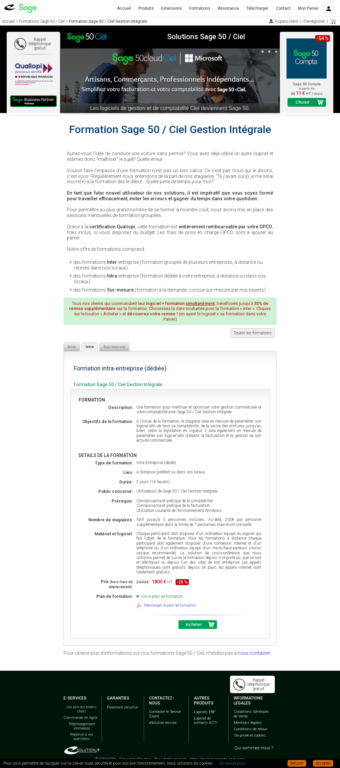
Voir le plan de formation (162, 596)
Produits (146, 8)
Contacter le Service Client (165, 713)
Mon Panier (308, 8)
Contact (283, 8)
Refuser (297, 763)
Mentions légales (248, 723)
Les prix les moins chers (82, 709)
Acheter (194, 624)
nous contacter (254, 653)
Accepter (323, 763)
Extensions (171, 8)
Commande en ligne (80, 718)
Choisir (303, 102)
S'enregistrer (314, 21)
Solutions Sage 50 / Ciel (206, 36)
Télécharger (257, 8)
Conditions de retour (250, 729)
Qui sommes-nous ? (253, 747)
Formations (199, 8)
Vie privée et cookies (250, 735)
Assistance (228, 8)
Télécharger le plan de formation (169, 605)
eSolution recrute (163, 723)
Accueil (124, 8)
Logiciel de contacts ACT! (205, 720)
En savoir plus (232, 763)
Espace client (286, 21)
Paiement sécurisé (122, 707)
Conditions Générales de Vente (251, 713)
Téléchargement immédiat (82, 726)
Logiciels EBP (204, 712)
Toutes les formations (253, 333)
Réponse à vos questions (81, 736)
